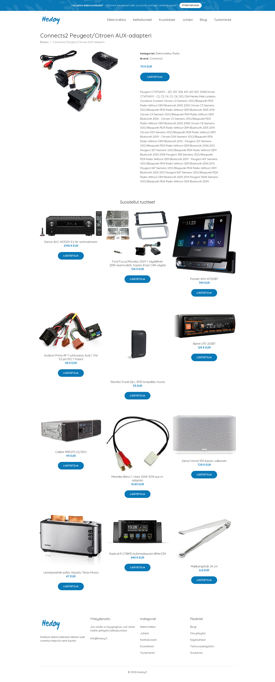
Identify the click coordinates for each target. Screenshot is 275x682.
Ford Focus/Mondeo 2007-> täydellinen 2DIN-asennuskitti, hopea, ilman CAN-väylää (137, 267)
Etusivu (44, 46)
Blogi (203, 22)
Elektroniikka (116, 22)
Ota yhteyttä (197, 637)
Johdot (187, 22)
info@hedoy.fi (98, 642)
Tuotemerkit (222, 22)
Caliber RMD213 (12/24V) (71, 456)
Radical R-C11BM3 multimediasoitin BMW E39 (137, 557)
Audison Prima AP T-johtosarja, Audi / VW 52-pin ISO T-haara (71, 361)
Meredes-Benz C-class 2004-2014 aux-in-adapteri (137, 482)
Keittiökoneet (142, 22)
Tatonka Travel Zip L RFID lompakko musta (137, 386)
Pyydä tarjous (190, 5)
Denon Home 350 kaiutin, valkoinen (204, 464)
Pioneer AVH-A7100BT (204, 283)
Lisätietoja (154, 80)
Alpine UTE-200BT (204, 347)
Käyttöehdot (198, 643)
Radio (176, 57)
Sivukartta (196, 656)
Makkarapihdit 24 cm (204, 570)
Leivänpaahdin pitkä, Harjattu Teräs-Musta (70, 576)
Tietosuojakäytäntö (202, 650)
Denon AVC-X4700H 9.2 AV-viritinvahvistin (70, 246)
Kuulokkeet (167, 22)
